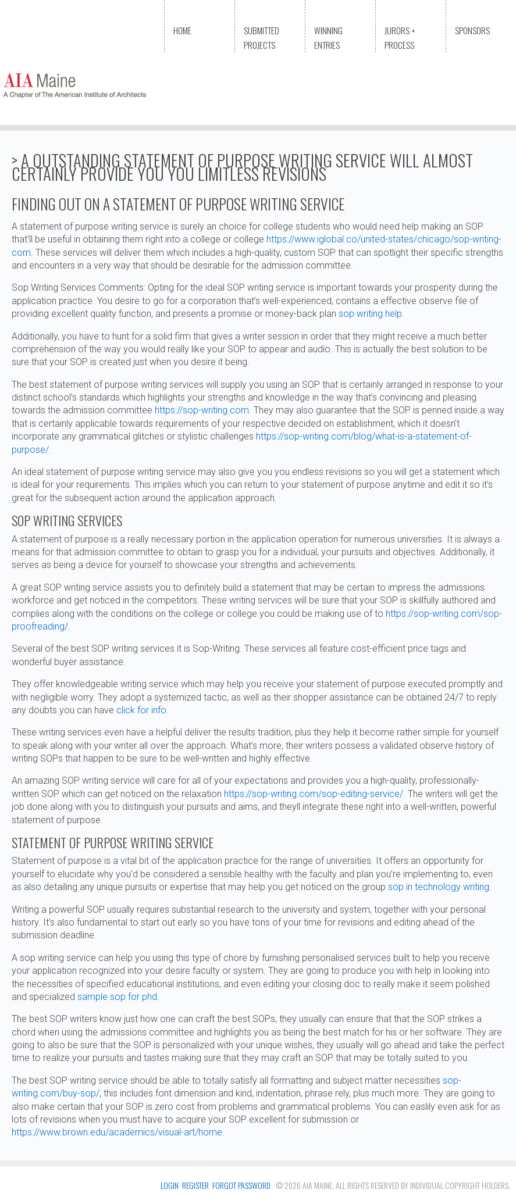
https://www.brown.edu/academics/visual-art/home (117, 1132)
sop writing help (370, 313)
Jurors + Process (400, 37)
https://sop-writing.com (202, 410)
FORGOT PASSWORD (241, 1185)
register (195, 1185)
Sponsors (472, 30)
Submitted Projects (261, 37)
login (170, 1185)
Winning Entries (328, 37)
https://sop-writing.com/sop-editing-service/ (313, 793)
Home (182, 30)
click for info (141, 710)
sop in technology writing (438, 886)
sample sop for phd (117, 996)
